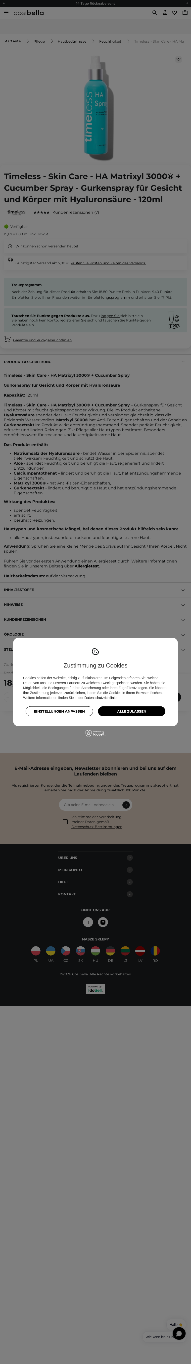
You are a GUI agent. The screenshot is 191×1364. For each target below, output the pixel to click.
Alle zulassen (131, 711)
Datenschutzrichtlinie (100, 697)
